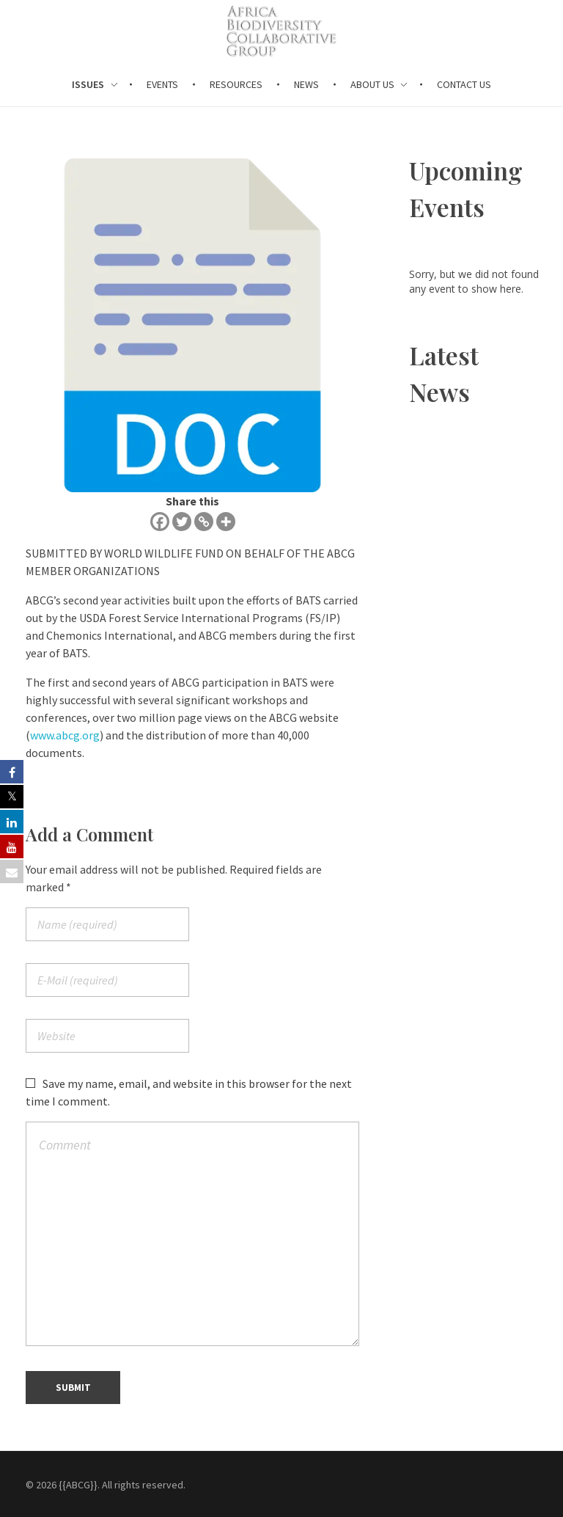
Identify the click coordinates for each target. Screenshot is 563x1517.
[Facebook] (159, 521)
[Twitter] (181, 521)
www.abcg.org (65, 735)
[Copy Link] (203, 521)
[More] (225, 521)
